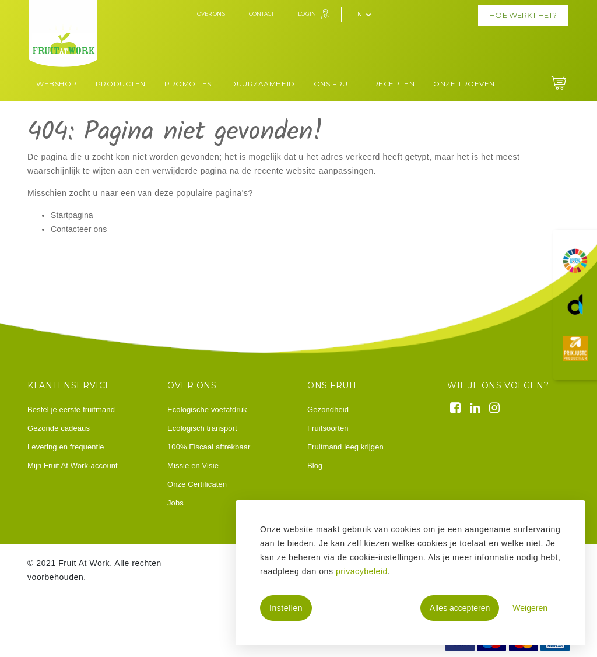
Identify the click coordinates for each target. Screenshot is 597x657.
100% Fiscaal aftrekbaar (208, 446)
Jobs (175, 502)
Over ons (211, 13)
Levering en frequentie (65, 446)
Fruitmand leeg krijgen (345, 446)
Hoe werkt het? (523, 15)
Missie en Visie (193, 465)
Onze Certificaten (197, 484)
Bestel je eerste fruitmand (71, 409)
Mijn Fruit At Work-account (72, 465)
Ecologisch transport (202, 428)
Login (307, 13)
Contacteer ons (79, 229)
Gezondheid (328, 409)
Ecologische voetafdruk (207, 409)
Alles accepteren (460, 608)
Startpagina (72, 215)
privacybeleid (362, 571)
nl (364, 14)
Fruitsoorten (328, 428)
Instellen (286, 608)
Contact (262, 13)
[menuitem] (56, 82)
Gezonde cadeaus (58, 428)
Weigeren (529, 608)
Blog (314, 465)
